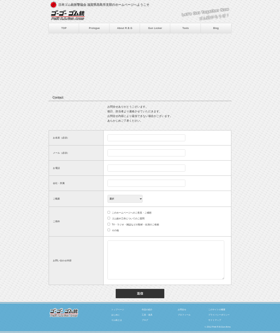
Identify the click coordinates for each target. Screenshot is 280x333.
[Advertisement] (140, 62)
